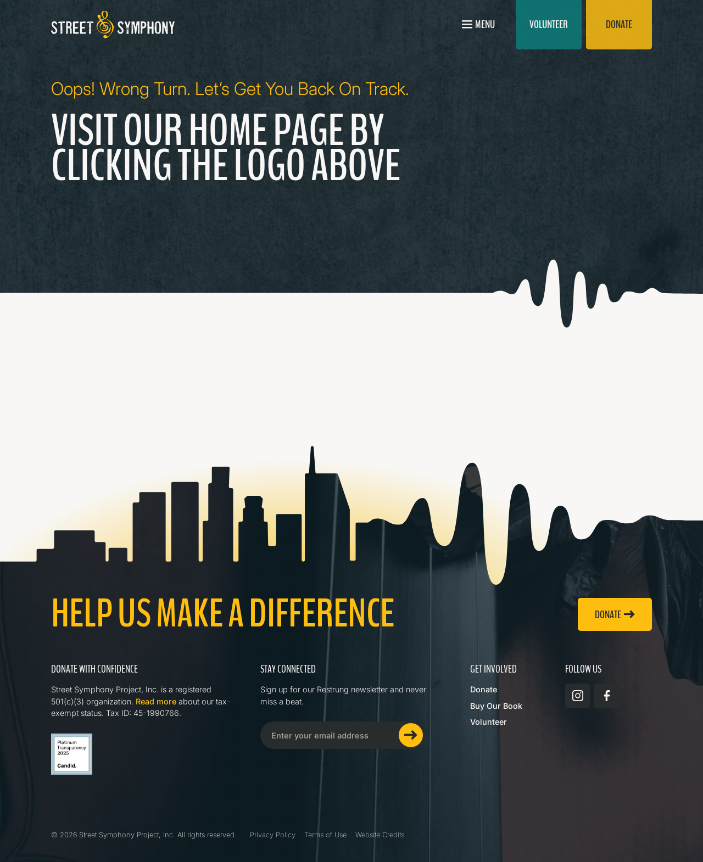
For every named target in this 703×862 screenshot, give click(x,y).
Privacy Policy (272, 835)
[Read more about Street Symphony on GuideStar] (71, 754)
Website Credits (379, 835)
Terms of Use (325, 835)
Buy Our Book (496, 705)
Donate (483, 689)
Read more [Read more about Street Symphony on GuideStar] (156, 701)
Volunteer (488, 721)
